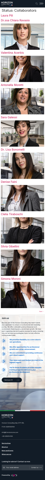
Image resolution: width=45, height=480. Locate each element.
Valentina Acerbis (12, 52)
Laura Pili (7, 15)
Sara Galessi (9, 117)
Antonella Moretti (12, 85)
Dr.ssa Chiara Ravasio (15, 20)
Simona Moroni (11, 278)
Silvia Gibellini (10, 246)
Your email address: (16, 467)
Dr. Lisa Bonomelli (13, 149)
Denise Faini (9, 182)
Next (41, 311)
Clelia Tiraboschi (12, 214)
